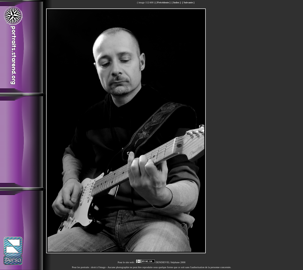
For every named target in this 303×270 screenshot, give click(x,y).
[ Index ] (176, 2)
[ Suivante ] (188, 2)
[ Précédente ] (163, 2)
